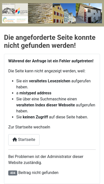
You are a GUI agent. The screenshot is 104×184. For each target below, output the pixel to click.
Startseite (23, 139)
